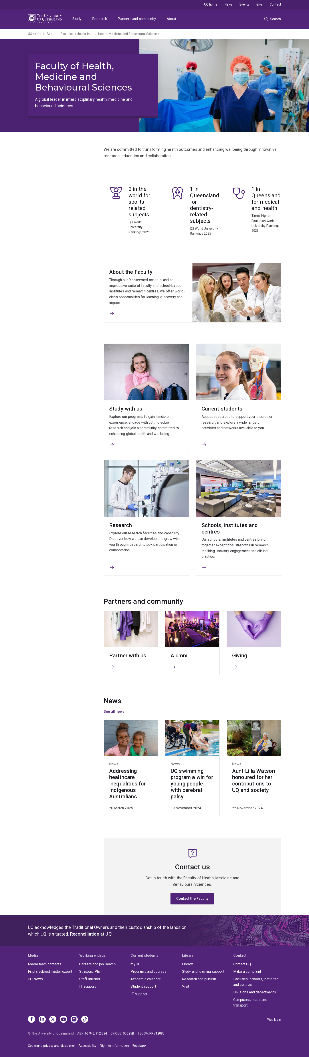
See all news (114, 711)
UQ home (211, 4)
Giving (239, 655)
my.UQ (136, 964)
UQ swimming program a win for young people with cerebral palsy (192, 784)
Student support (143, 986)
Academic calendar (145, 979)
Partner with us (127, 655)
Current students (222, 409)
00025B (128, 1033)
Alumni (179, 655)
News (229, 4)
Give (259, 4)
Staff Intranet (89, 979)
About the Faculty (131, 272)
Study (76, 19)
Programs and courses (148, 971)
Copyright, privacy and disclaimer (51, 1045)
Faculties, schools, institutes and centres (256, 982)
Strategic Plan (90, 971)
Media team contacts (44, 964)
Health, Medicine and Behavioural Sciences (128, 34)
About (171, 19)
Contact (275, 4)
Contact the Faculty (192, 898)
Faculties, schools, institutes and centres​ (77, 34)
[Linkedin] (42, 1020)
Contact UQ (242, 964)
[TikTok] (84, 1020)
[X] (52, 1020)
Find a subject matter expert (50, 971)
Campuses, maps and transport (250, 1003)
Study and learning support (203, 971)
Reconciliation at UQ (91, 934)
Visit (185, 986)
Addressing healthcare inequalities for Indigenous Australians (127, 784)
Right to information (114, 1045)
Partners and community (137, 19)
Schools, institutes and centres (230, 528)
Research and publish (199, 979)
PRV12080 (156, 1033)
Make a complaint (247, 971)
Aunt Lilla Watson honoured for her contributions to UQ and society (253, 780)
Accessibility (87, 1045)
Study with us (125, 409)
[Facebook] (31, 1020)
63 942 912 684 (96, 1033)
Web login (274, 1019)
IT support (87, 986)
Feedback (139, 1045)
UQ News (35, 979)
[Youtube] (63, 1020)
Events (244, 4)
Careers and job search (97, 964)
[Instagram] (74, 1020)
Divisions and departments (254, 992)
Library (187, 964)
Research (99, 19)
